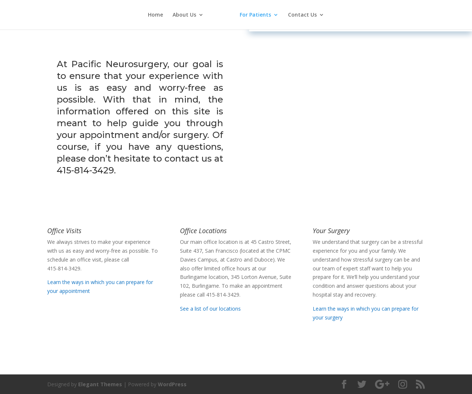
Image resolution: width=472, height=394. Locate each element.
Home (155, 15)
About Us (184, 15)
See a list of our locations (210, 308)
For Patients (255, 15)
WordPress (172, 384)
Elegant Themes (100, 384)
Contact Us (302, 15)
